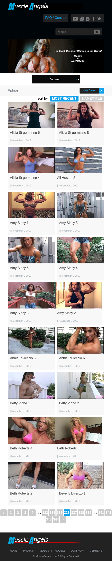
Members (95, 550)
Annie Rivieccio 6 (72, 358)
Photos (28, 550)
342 (108, 512)
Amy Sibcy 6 (19, 268)
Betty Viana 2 (69, 403)
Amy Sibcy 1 (19, 223)
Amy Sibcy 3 (19, 313)
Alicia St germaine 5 (74, 132)
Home (13, 550)
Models (60, 550)
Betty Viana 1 (20, 403)
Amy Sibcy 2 (66, 313)
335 (59, 512)
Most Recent (64, 98)
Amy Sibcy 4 (68, 268)
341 (101, 512)
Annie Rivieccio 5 (23, 358)
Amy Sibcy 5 (68, 223)
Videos (44, 550)
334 (52, 512)
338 (81, 512)
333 (45, 512)
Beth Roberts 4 (21, 448)
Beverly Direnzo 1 (72, 493)
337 (74, 512)
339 (88, 512)
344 (56, 519)
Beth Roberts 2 (21, 493)
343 (49, 519)
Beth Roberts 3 (68, 448)
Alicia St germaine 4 (25, 178)
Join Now (77, 550)
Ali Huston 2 (66, 178)
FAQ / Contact (55, 18)
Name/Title (92, 98)
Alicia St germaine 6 (25, 132)
